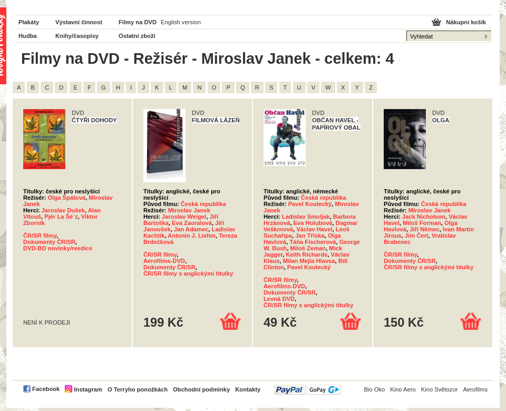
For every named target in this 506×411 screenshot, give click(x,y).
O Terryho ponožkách (138, 389)
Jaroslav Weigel (184, 216)
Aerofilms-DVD (164, 261)
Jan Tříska (309, 235)
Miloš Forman (422, 223)
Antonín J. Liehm (192, 235)
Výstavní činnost (78, 22)
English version (181, 22)
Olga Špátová (67, 197)
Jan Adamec (191, 229)
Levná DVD (279, 299)
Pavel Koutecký (310, 204)
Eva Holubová (313, 223)
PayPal (307, 390)
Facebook (46, 389)
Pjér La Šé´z (60, 216)
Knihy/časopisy (77, 36)
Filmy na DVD (138, 22)
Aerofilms (475, 389)
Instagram (88, 389)
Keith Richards (306, 254)
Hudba (27, 36)
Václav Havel (314, 229)
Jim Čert (417, 235)
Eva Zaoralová (192, 223)
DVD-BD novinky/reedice (57, 248)
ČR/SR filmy (39, 235)
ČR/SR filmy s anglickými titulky (188, 273)
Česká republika (203, 204)
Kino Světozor (439, 389)
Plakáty (28, 22)
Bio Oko (374, 389)
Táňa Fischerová (312, 242)
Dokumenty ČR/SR (49, 242)
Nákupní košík (466, 22)
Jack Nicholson (423, 216)
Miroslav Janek (189, 210)
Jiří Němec (425, 229)
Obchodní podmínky (201, 389)
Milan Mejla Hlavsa (309, 261)
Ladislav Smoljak (306, 216)
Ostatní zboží (137, 36)
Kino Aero (403, 389)
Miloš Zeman (308, 248)
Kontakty (247, 389)
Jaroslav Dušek (63, 210)
